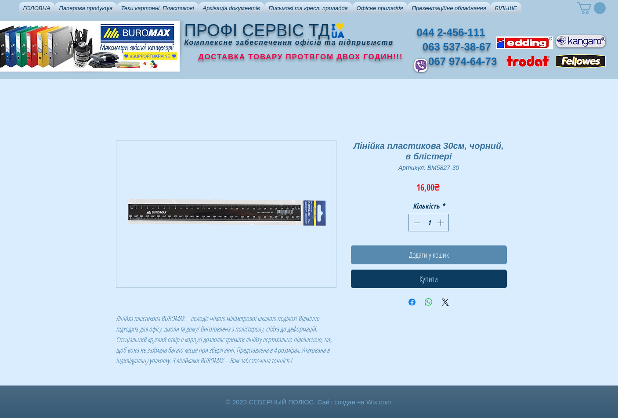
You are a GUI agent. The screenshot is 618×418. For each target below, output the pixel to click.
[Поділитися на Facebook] (412, 302)
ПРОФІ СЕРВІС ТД (257, 30)
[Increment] (441, 222)
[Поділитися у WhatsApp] (428, 302)
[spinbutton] (428, 222)
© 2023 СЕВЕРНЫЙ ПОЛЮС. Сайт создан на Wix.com (309, 402)
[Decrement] (416, 222)
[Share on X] (445, 302)
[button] (86, 8)
